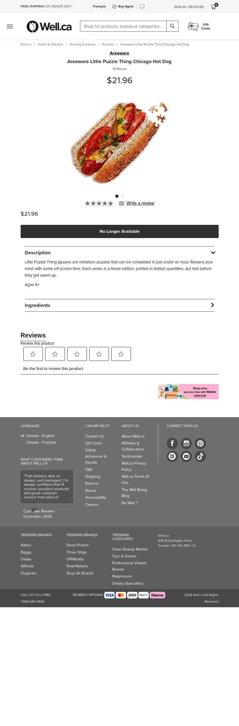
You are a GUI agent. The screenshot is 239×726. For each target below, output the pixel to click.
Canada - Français (41, 442)
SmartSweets (77, 566)
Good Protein (77, 545)
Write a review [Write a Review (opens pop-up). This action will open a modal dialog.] (140, 203)
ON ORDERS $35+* (47, 6)
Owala (26, 559)
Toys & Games (124, 556)
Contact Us (94, 436)
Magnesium (122, 576)
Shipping (92, 476)
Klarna (90, 490)
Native (26, 545)
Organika (28, 573)
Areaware (119, 53)
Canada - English (40, 436)
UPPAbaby (75, 559)
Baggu (26, 552)
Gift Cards (93, 443)
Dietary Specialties (128, 583)
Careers (92, 505)
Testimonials (132, 456)
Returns (92, 483)
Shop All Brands (80, 573)
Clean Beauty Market (129, 549)
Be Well (130, 503)
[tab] (120, 252)
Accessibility (95, 497)
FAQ (88, 470)
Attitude (27, 566)
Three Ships (76, 552)
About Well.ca (133, 436)
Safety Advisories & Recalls (96, 456)
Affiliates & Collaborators (133, 446)
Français (99, 6)
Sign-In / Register (189, 7)
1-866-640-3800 (32, 601)
